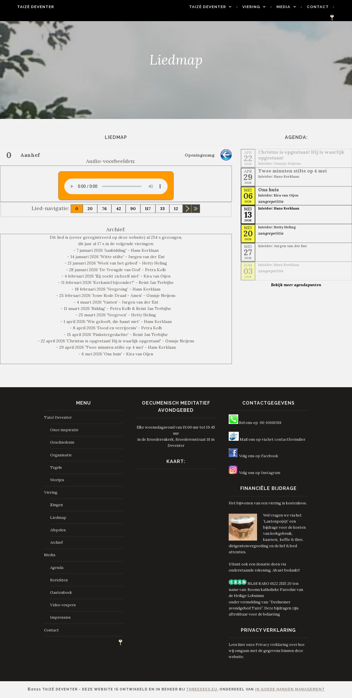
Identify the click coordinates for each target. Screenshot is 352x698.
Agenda (56, 567)
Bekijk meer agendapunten (296, 284)
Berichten (59, 580)
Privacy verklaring (272, 644)
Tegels (56, 467)
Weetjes (57, 479)
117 (148, 208)
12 (176, 208)
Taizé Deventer (26, 7)
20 (90, 208)
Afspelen (58, 530)
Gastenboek (61, 592)
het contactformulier (286, 439)
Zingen (56, 504)
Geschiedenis (62, 442)
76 (104, 208)
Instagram (270, 472)
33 (162, 208)
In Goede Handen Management (290, 689)
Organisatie (61, 455)
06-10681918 (270, 422)
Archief (56, 542)
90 (133, 208)
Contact (318, 8)
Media (283, 8)
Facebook (269, 455)
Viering (251, 8)
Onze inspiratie (64, 429)
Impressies (60, 617)
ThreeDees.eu (201, 689)
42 (118, 208)
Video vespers (63, 605)
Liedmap (58, 517)
